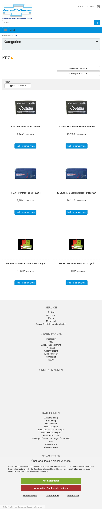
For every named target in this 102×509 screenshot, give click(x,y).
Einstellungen (30, 495)
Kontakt (51, 312)
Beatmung (51, 421)
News (51, 360)
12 (78, 74)
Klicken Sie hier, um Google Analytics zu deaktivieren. (22, 507)
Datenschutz (52, 495)
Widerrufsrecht (51, 351)
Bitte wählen (17, 86)
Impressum (51, 339)
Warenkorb (51, 315)
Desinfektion (51, 423)
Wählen (78, 68)
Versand (51, 348)
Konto (51, 318)
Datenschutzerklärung (51, 345)
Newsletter (51, 357)
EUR (80, 6)
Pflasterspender (51, 447)
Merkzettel (51, 321)
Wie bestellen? (51, 354)
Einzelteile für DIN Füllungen (51, 429)
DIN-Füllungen (51, 426)
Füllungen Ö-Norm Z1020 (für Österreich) (51, 438)
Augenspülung (51, 418)
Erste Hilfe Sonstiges (51, 432)
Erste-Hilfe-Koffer (51, 435)
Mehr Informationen (25, 146)
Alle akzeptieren (50, 480)
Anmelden (91, 6)
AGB (51, 342)
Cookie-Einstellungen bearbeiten (51, 324)
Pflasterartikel (51, 444)
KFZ (51, 441)
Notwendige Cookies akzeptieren (50, 488)
